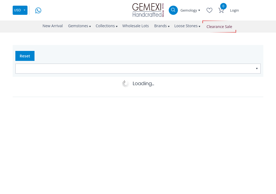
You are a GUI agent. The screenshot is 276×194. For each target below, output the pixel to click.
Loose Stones (186, 25)
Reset (25, 55)
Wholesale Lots (135, 25)
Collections (105, 25)
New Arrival (53, 25)
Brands (160, 25)
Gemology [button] (189, 10)
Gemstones (78, 25)
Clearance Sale (219, 26)
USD (17, 10)
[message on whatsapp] (38, 9)
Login (234, 10)
